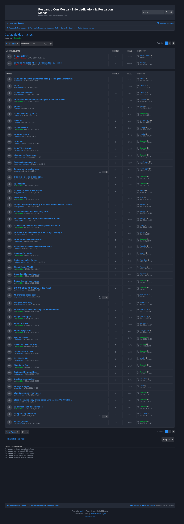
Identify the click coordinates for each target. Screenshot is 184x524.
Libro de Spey (20, 198)
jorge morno (20, 297)
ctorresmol (20, 305)
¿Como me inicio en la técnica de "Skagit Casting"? (38, 232)
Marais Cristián (145, 56)
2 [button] (169, 43)
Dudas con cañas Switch (25, 260)
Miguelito (19, 207)
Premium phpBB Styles (98, 514)
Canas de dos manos (24, 93)
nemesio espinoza (22, 164)
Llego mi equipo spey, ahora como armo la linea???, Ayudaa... (43, 400)
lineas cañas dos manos (25, 162)
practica (18, 106)
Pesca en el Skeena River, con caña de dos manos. (37, 218)
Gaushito (17, 38)
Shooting (18, 141)
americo (142, 358)
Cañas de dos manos (19, 34)
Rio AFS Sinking (21, 358)
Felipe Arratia (144, 330)
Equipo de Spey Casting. (25, 414)
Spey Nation (19, 184)
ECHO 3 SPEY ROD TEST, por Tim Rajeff (32, 288)
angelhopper (20, 157)
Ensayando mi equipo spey (26, 169)
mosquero (143, 99)
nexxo (18, 171)
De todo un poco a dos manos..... (29, 191)
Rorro (18, 108)
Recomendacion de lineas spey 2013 (31, 211)
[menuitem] (21, 23)
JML (17, 416)
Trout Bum (20, 179)
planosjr (143, 344)
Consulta (18, 120)
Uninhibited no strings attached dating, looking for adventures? (43, 79)
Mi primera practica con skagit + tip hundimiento (36, 310)
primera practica (21, 386)
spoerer (142, 253)
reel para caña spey (23, 303)
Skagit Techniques (22, 316)
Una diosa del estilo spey (25, 344)
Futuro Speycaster (22, 330)
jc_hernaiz (20, 193)
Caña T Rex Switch (23, 148)
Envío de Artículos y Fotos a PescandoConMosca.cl (38, 63)
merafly (142, 127)
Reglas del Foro (21, 56)
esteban (19, 339)
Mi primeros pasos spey (25, 295)
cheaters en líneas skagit (25, 155)
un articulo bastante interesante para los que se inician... (40, 100)
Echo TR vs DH (21, 323)
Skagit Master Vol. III (23, 267)
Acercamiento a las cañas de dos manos (33, 246)
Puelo (16, 86)
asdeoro (19, 81)
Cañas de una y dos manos (26, 281)
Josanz (142, 190)
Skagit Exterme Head (23, 351)
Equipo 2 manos (21, 134)
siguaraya (19, 150)
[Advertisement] (90, 481)
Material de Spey (21, 365)
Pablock (19, 241)
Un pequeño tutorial (23, 253)
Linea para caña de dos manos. (28, 239)
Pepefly (142, 63)
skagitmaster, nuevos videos (27, 393)
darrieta (19, 220)
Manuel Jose (21, 58)
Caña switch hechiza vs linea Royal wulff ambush (37, 225)
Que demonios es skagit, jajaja (28, 177)
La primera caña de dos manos (28, 407)
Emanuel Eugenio (22, 262)
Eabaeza (19, 136)
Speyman (143, 323)
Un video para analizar (24, 379)
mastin (142, 225)
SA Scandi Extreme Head (25, 372)
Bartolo (18, 248)
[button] (173, 43)
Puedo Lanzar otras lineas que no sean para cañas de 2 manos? (43, 205)
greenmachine (145, 120)
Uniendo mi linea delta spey (27, 274)
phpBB (82, 511)
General (48, 65)
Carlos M (19, 88)
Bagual (18, 115)
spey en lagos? (21, 337)
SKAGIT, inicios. (21, 421)
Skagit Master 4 (21, 127)
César (18, 122)
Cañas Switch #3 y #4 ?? (25, 113)
